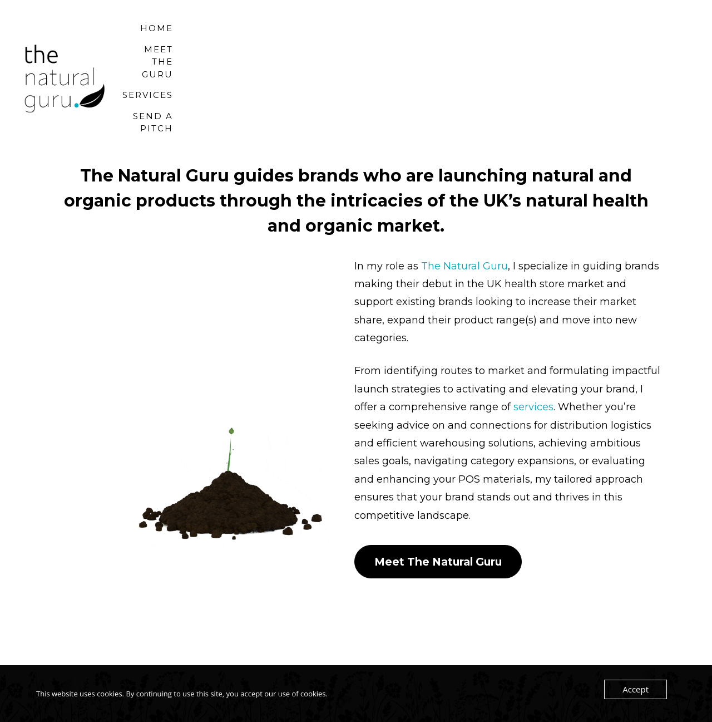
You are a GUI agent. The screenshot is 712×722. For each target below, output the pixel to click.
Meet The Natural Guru (443, 533)
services (533, 378)
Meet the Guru (454, 63)
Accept (637, 690)
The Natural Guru (464, 236)
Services (546, 63)
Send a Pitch (632, 63)
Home (370, 63)
